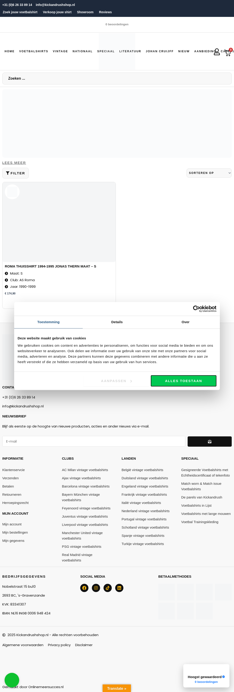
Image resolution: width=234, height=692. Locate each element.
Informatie (12, 459)
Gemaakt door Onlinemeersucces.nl (33, 686)
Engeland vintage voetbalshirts (145, 486)
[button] (34, 51)
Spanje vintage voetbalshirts (143, 536)
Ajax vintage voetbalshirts (81, 478)
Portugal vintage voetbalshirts (144, 519)
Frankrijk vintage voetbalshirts (144, 495)
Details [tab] (117, 322)
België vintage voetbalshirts (142, 470)
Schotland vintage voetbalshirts (145, 527)
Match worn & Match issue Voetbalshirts (201, 486)
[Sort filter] (209, 173)
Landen (129, 459)
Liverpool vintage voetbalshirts (85, 525)
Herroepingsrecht (15, 503)
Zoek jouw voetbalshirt (20, 12)
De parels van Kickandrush (201, 497)
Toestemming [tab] (48, 322)
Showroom (85, 12)
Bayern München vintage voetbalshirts (81, 497)
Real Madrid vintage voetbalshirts (77, 557)
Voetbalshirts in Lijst (196, 506)
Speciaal (190, 459)
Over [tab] (186, 322)
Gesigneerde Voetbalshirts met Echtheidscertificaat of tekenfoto (205, 472)
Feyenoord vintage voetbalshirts (86, 508)
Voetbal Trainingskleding (199, 522)
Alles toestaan (183, 381)
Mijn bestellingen (15, 533)
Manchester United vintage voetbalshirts (82, 535)
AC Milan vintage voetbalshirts (85, 470)
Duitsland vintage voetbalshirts (145, 478)
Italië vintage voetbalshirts (141, 503)
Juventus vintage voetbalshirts (85, 517)
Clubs (68, 459)
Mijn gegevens (13, 541)
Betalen (8, 486)
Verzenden (10, 478)
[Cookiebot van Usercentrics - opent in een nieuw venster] (196, 308)
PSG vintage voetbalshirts (81, 547)
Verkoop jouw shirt (57, 12)
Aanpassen (116, 381)
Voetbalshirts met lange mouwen (206, 514)
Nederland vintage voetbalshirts (146, 511)
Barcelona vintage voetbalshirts (85, 486)
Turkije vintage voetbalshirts (143, 544)
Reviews (105, 12)
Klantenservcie (13, 470)
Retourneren (11, 495)
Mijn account (15, 514)
